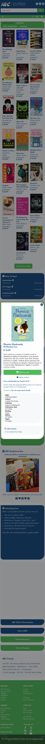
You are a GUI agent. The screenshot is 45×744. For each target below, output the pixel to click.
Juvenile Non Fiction (15, 432)
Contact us (7, 390)
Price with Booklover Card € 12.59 (16, 381)
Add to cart (22, 372)
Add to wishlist (22, 377)
